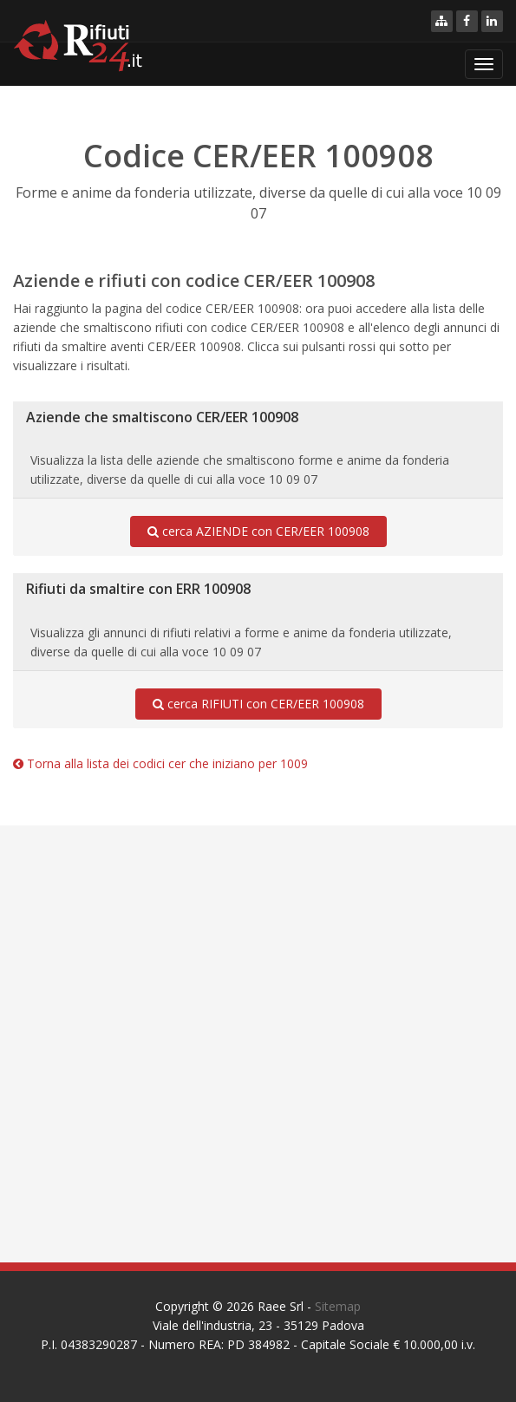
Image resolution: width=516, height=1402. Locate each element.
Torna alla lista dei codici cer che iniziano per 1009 (160, 763)
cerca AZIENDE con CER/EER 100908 (258, 531)
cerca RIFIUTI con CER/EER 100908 (258, 704)
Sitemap (338, 1306)
